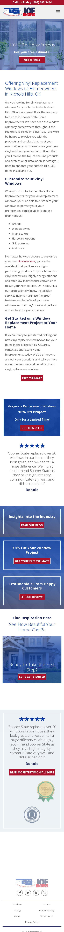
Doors (47, 855)
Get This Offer (32, 428)
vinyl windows (26, 261)
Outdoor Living (46, 861)
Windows (17, 855)
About (17, 867)
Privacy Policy (32, 873)
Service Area (46, 867)
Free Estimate (32, 378)
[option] (9, 694)
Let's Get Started (32, 677)
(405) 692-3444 (32, 890)
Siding (17, 861)
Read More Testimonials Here (32, 772)
